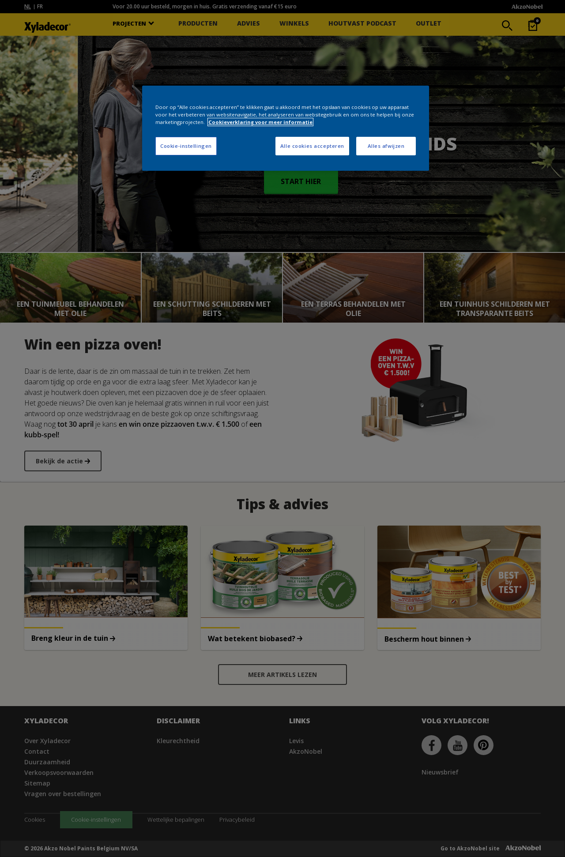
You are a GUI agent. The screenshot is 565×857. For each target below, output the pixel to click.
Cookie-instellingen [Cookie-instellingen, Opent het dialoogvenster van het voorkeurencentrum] (186, 146)
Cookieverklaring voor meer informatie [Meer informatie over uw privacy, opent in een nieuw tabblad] (260, 122)
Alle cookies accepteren (312, 146)
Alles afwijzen (386, 146)
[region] (285, 128)
